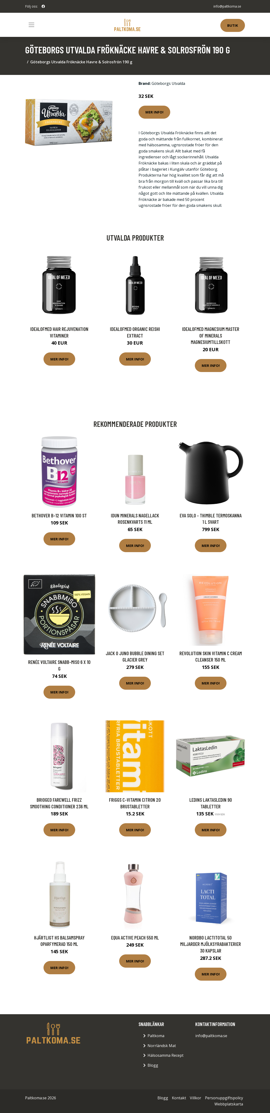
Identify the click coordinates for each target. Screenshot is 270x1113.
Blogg (153, 1065)
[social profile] (43, 6)
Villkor (195, 1097)
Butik (232, 25)
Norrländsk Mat (162, 1045)
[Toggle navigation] (31, 24)
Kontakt (179, 1097)
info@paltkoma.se (227, 6)
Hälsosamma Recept (165, 1055)
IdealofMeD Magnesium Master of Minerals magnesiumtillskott (210, 335)
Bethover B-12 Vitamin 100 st (59, 515)
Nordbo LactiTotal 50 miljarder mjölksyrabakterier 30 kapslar (210, 944)
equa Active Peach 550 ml (135, 937)
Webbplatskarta (228, 1104)
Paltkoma (156, 1035)
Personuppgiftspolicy (224, 1097)
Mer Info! (154, 112)
